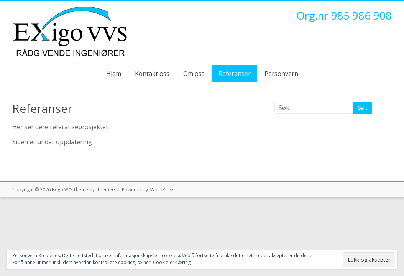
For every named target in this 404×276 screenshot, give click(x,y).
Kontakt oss (152, 73)
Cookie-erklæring (172, 262)
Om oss (194, 73)
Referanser (234, 73)
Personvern (281, 73)
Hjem (113, 73)
